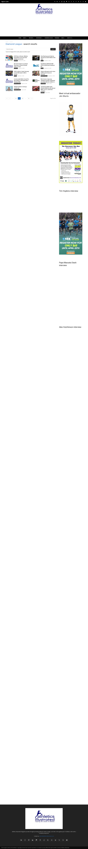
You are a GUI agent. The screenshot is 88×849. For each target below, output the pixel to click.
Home (20, 37)
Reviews (31, 37)
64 (22, 98)
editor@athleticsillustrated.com (47, 836)
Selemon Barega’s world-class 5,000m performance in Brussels (48, 73)
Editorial (15, 60)
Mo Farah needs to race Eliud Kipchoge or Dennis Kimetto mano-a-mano (21, 65)
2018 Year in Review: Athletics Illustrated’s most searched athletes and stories (21, 58)
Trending (57, 37)
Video (63, 37)
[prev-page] (7, 98)
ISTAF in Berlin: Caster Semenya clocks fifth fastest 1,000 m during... (21, 73)
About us (70, 37)
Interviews (39, 37)
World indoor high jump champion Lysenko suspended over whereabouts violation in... (48, 81)
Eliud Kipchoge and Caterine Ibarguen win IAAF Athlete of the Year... (48, 58)
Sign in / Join (5, 1)
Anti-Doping (43, 83)
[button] (55, 1)
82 (28, 98)
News (25, 37)
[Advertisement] (44, 26)
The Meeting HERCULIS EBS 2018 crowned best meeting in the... (48, 65)
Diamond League (49, 37)
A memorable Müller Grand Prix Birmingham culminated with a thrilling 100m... (21, 81)
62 (15, 98)
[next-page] (32, 98)
